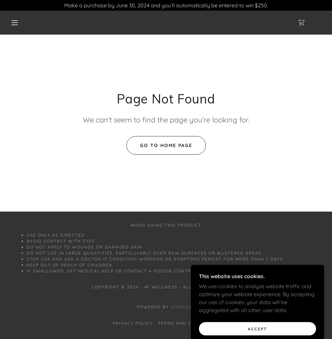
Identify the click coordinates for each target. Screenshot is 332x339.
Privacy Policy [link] (133, 323)
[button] (16, 22)
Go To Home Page (166, 145)
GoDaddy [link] (183, 306)
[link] (301, 22)
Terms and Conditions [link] (188, 323)
